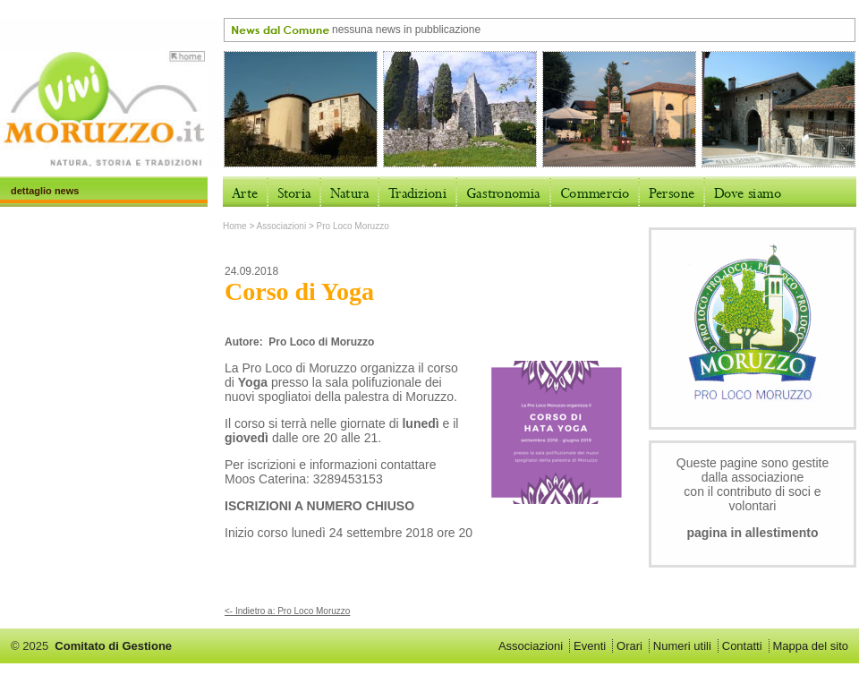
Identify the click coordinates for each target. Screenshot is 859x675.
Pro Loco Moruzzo (353, 226)
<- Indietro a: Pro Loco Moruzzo (287, 611)
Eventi (590, 646)
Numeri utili (682, 646)
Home (235, 226)
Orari (629, 646)
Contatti (742, 646)
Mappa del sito (810, 646)
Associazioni (282, 226)
